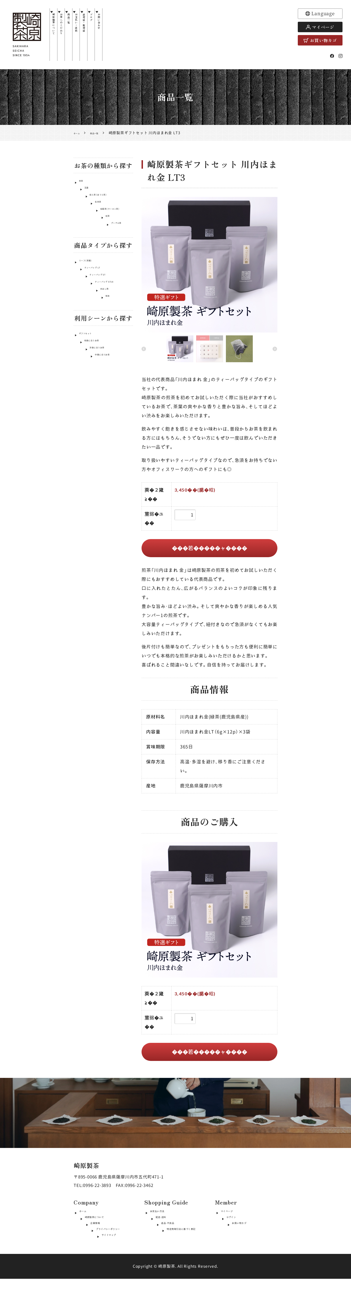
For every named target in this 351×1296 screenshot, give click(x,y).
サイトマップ (92, 1254)
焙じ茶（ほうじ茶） (96, 205)
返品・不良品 (162, 1234)
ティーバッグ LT (94, 296)
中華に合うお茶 (93, 409)
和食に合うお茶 (93, 387)
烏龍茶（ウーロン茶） (98, 226)
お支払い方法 (163, 1214)
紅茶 (83, 237)
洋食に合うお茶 (93, 398)
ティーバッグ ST (94, 307)
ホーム (86, 1214)
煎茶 (83, 183)
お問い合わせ (139, 31)
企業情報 (88, 1234)
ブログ (126, 24)
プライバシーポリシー (101, 1244)
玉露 (83, 194)
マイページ (320, 27)
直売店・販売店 (112, 34)
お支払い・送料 (98, 34)
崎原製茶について (56, 36)
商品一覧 (84, 26)
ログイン (230, 1224)
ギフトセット (91, 377)
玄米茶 (85, 216)
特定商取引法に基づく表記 (177, 1244)
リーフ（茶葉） (91, 285)
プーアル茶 (89, 248)
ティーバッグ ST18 (97, 318)
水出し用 (87, 328)
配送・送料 (160, 1224)
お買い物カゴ (320, 40)
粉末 (83, 339)
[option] (209, 266)
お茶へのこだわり (70, 36)
